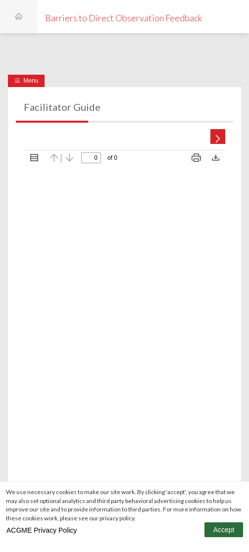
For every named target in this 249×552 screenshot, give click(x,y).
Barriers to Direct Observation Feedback (123, 17)
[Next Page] (215, 133)
